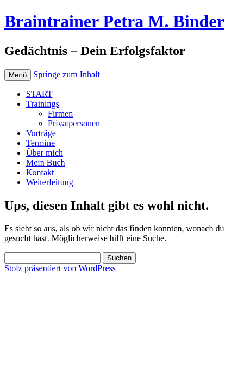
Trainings (42, 103)
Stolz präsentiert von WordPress (60, 268)
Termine (40, 143)
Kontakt (40, 172)
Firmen (60, 113)
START (39, 94)
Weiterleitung (49, 182)
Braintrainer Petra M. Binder (114, 21)
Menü (18, 75)
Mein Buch (45, 162)
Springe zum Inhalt (66, 74)
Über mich (44, 152)
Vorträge (41, 133)
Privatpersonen (74, 123)
